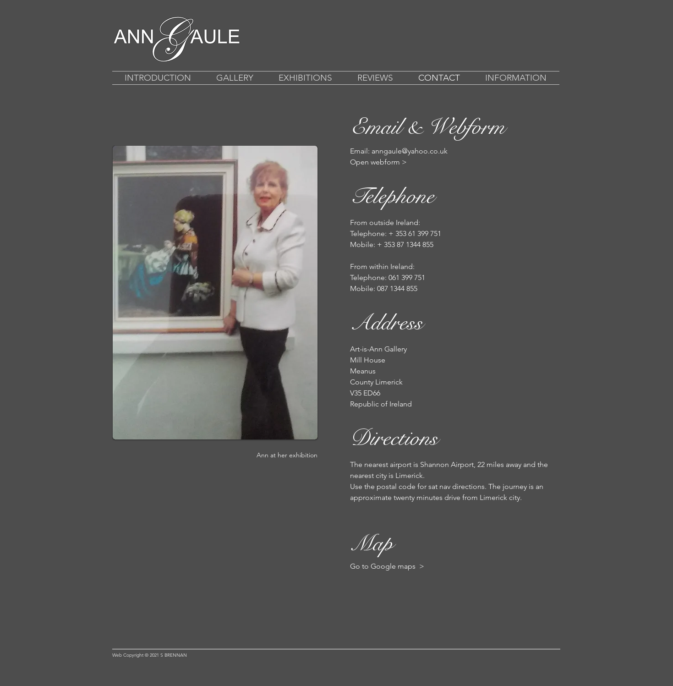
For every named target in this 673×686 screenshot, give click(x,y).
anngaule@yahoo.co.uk (410, 151)
